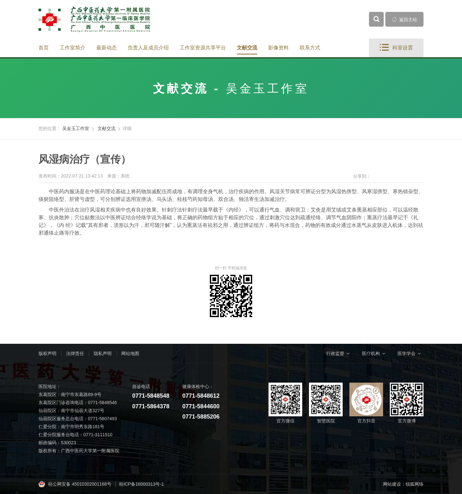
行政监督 (335, 353)
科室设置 (396, 48)
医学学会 (406, 353)
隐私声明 (103, 353)
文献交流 (247, 47)
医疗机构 (371, 353)
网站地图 (130, 353)
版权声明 (47, 353)
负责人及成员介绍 (148, 47)
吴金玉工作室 (75, 128)
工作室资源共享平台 (203, 47)
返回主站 (404, 19)
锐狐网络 (415, 484)
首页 (43, 47)
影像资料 (278, 47)
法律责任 (75, 353)
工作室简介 (72, 47)
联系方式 (310, 47)
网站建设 (392, 484)
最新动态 (106, 47)
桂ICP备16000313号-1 (141, 484)
